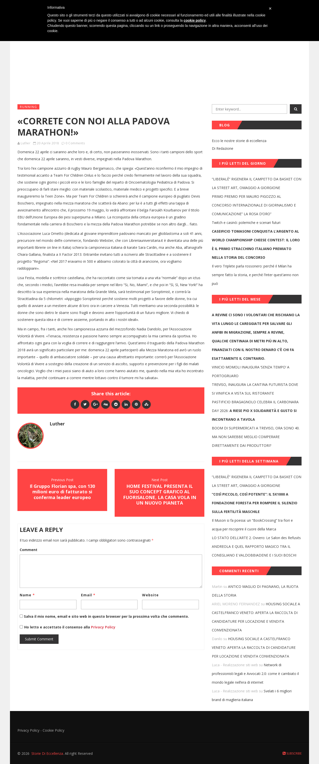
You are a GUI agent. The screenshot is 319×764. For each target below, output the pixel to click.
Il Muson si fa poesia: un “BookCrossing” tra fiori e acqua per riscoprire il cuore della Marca (252, 524)
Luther (25, 143)
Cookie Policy (53, 730)
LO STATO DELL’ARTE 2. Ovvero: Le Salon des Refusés (256, 537)
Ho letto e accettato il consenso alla (57, 627)
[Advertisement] (159, 62)
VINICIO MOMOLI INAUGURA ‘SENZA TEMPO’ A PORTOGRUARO (250, 371)
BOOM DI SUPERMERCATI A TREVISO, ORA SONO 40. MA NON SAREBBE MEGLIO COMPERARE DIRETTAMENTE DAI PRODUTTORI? (256, 437)
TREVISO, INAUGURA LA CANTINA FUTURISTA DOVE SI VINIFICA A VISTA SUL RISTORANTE (255, 389)
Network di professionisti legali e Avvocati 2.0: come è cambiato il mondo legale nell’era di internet (255, 673)
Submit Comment (39, 639)
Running (28, 107)
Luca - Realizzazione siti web (235, 664)
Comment (28, 549)
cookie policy (195, 20)
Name (27, 595)
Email (88, 595)
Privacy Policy (102, 627)
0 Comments (75, 143)
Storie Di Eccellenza (47, 753)
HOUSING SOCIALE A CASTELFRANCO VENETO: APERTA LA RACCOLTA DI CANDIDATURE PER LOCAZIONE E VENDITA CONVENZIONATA (254, 647)
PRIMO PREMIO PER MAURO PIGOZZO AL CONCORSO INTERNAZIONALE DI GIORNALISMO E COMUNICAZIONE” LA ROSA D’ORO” (254, 205)
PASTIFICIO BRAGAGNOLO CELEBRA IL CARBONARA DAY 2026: (255, 411)
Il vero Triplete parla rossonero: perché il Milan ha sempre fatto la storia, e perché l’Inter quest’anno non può (255, 275)
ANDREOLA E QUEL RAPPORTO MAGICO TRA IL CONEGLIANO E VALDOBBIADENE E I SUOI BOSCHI (254, 551)
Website (150, 595)
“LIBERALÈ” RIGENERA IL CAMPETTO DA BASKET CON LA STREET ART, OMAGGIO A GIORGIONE (256, 183)
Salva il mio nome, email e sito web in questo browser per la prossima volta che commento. (106, 616)
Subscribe (292, 753)
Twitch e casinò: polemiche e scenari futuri (246, 222)
